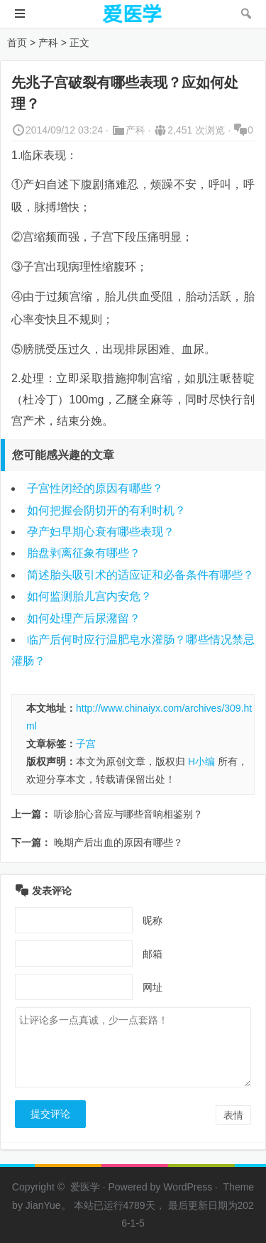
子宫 (86, 743)
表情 (233, 1115)
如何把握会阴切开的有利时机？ (106, 510)
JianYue (43, 1205)
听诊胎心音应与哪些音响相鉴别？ (128, 814)
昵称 (152, 920)
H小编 (201, 761)
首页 (17, 42)
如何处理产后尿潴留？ (83, 618)
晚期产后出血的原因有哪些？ (118, 842)
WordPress (187, 1187)
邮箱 (152, 954)
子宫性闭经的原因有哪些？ (95, 488)
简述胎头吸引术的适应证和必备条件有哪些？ (140, 575)
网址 (152, 987)
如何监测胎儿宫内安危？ (89, 596)
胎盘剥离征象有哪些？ (83, 553)
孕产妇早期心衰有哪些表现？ (100, 532)
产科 (48, 42)
